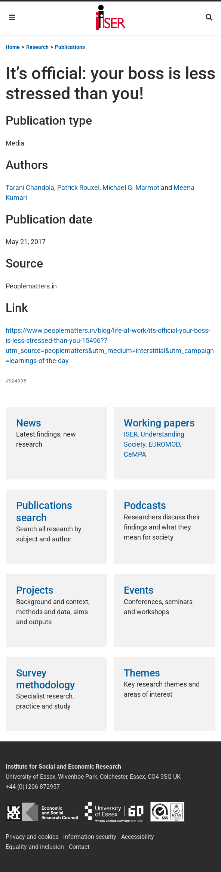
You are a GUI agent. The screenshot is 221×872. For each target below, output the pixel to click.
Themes (142, 673)
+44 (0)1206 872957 (33, 786)
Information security (89, 836)
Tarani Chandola (30, 187)
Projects (34, 590)
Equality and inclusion (35, 846)
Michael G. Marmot (130, 187)
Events (139, 590)
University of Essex (114, 812)
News (28, 423)
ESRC (42, 812)
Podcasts (145, 506)
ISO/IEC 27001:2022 (167, 812)
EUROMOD (164, 444)
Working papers (159, 423)
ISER (131, 434)
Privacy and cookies (32, 836)
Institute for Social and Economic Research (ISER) (111, 18)
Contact (79, 846)
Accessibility (137, 836)
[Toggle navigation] (12, 17)
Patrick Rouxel (78, 187)
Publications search (44, 511)
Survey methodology (45, 679)
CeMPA (135, 454)
